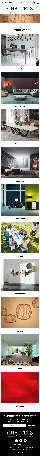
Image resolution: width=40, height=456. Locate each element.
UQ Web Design (29, 446)
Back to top (21, 452)
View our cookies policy (24, 449)
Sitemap (21, 446)
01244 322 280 (6, 3)
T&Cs (7, 446)
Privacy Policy (14, 446)
